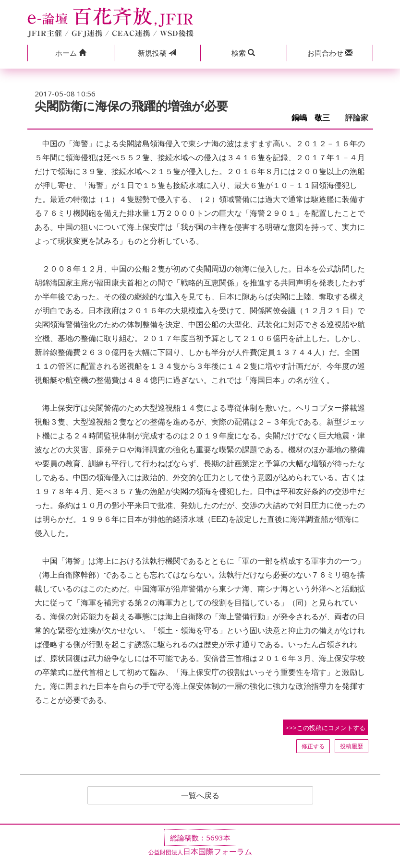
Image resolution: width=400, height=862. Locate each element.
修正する (313, 746)
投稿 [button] (157, 53)
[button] (70, 53)
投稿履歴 (351, 746)
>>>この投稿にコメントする (325, 727)
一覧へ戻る (200, 795)
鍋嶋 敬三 (314, 118)
